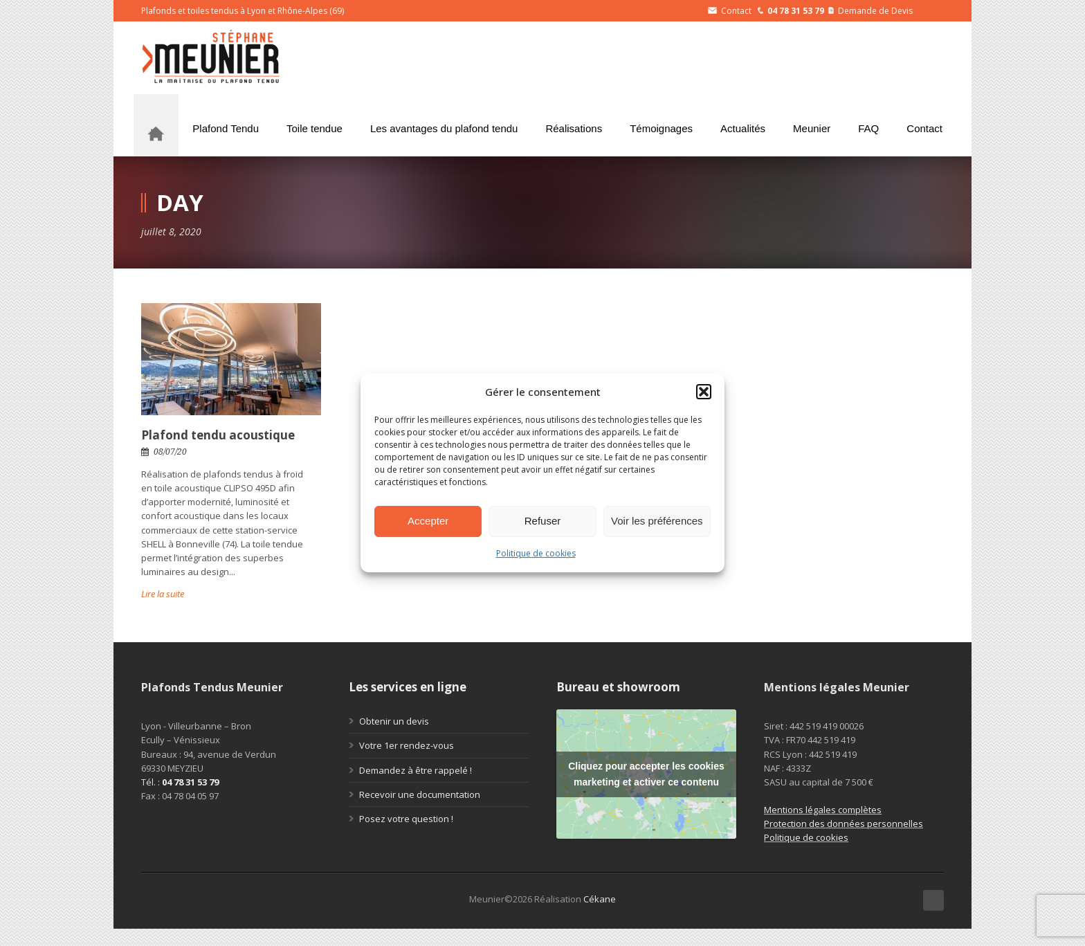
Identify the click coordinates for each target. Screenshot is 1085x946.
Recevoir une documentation (419, 794)
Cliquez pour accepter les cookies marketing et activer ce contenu (646, 774)
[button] (704, 392)
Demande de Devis (870, 11)
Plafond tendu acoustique (218, 435)
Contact (729, 11)
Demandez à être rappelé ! (415, 770)
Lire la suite (162, 594)
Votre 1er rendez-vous (406, 745)
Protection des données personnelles (843, 823)
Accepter (428, 521)
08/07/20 (170, 452)
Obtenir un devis (394, 721)
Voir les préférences (657, 521)
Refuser (543, 521)
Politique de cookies (536, 553)
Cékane (599, 899)
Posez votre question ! (406, 818)
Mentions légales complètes (823, 809)
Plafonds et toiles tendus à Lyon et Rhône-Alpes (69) (242, 11)
